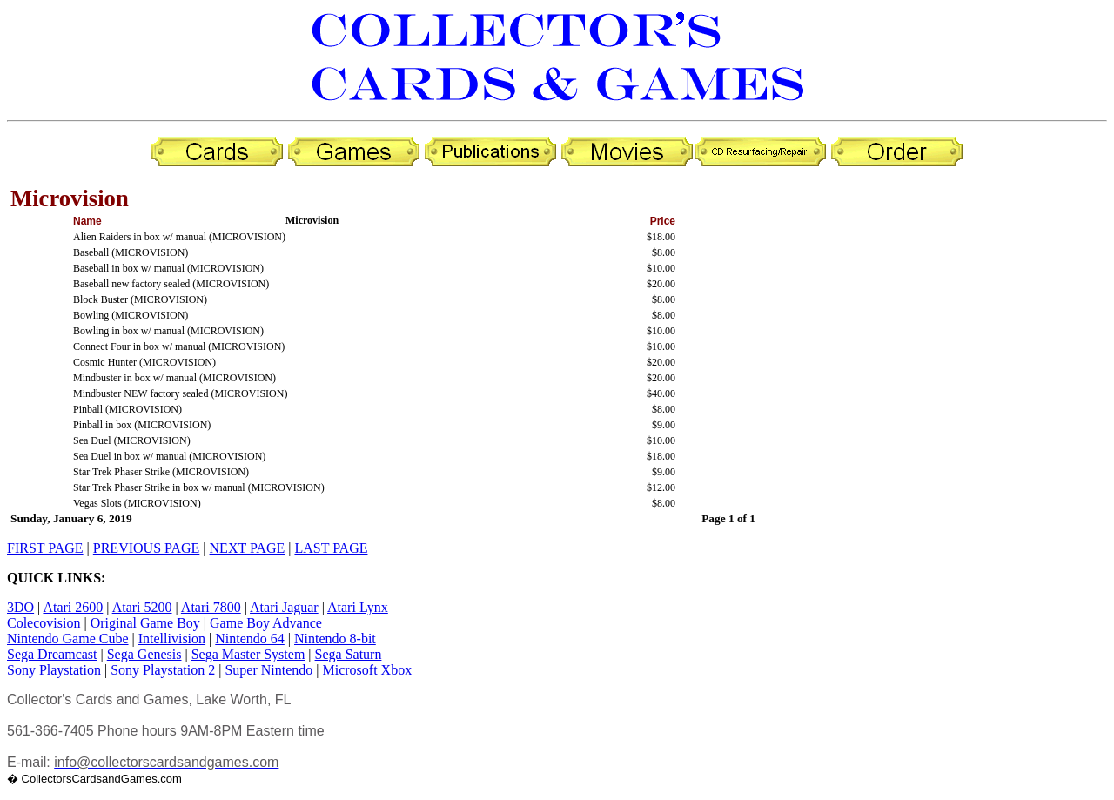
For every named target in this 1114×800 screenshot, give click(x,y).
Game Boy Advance (266, 622)
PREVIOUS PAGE (146, 548)
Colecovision (43, 622)
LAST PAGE (330, 548)
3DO (20, 607)
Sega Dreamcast (52, 654)
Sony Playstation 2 (163, 669)
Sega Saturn (348, 654)
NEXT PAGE (247, 548)
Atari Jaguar (284, 607)
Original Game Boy (145, 622)
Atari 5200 (142, 607)
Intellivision (171, 638)
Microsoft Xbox (368, 669)
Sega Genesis (144, 654)
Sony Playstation (54, 669)
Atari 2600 (73, 607)
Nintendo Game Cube (68, 638)
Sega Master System (248, 654)
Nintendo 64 (250, 638)
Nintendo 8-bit (335, 638)
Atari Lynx (357, 607)
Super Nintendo (268, 669)
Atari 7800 (211, 607)
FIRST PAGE (45, 548)
